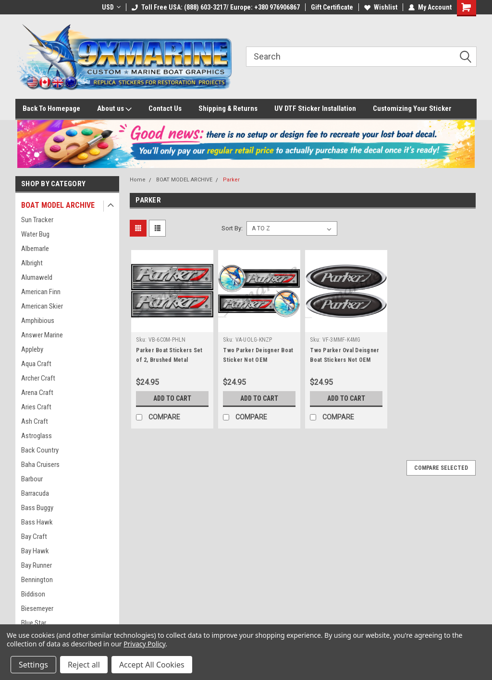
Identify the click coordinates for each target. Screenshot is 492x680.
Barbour (32, 479)
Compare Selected (441, 468)
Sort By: (232, 228)
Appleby (32, 349)
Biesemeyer (37, 608)
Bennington (37, 579)
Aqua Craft (36, 363)
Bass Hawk (37, 522)
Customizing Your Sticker (412, 108)
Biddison (33, 594)
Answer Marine (42, 335)
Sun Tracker (37, 219)
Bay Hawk (35, 551)
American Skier (42, 306)
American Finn (41, 291)
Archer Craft (38, 378)
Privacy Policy (144, 643)
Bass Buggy (37, 507)
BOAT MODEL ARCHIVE (58, 205)
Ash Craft (34, 421)
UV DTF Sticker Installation (315, 108)
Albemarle (35, 248)
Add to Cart (172, 398)
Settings (33, 664)
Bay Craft (34, 536)
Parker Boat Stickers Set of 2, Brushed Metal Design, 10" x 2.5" (169, 360)
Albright (32, 263)
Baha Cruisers (40, 464)
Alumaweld (36, 277)
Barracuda (35, 493)
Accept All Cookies (151, 664)
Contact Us (165, 108)
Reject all (84, 664)
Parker (231, 180)
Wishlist (380, 7)
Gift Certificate (332, 7)
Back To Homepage (51, 108)
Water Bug (35, 234)
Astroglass (36, 435)
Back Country (40, 450)
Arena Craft (37, 392)
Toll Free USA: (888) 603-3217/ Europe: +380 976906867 (216, 7)
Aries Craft (36, 407)
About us (114, 109)
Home (138, 180)
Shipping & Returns (228, 108)
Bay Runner (36, 565)
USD (111, 7)
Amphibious (37, 320)
